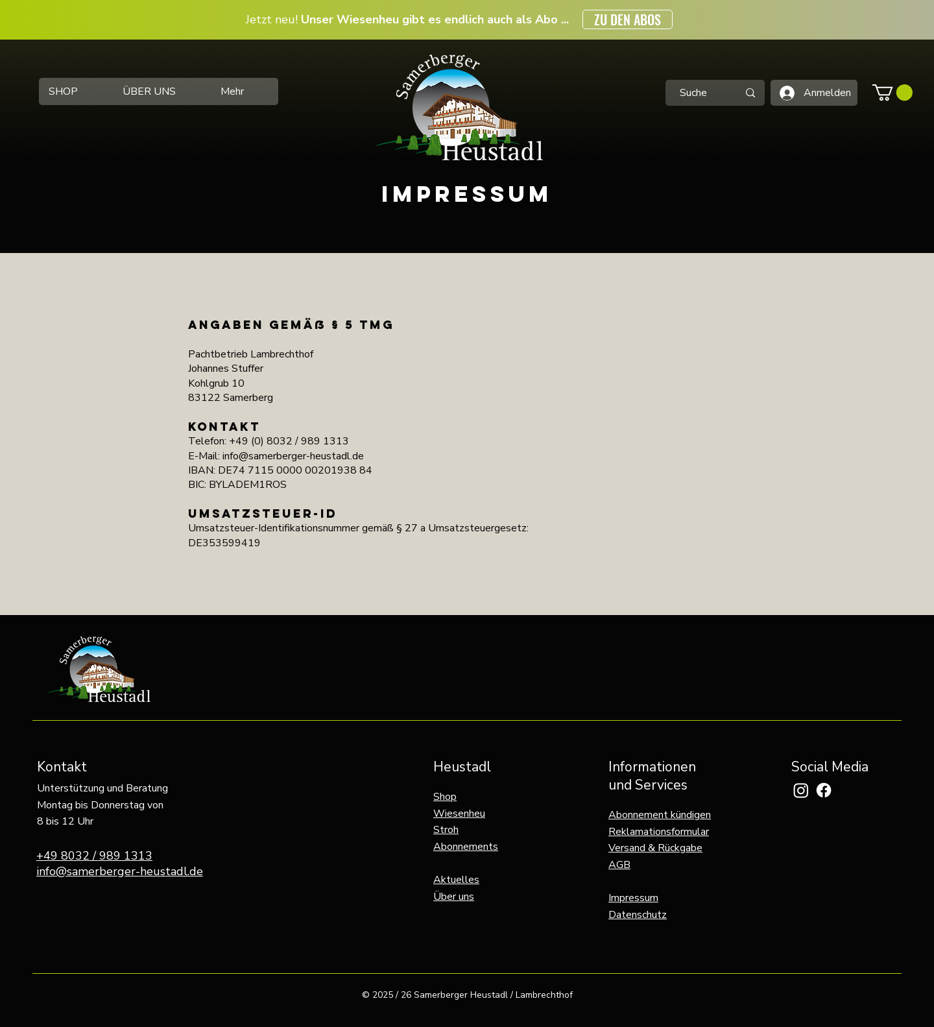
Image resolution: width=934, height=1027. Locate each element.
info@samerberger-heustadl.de (119, 871)
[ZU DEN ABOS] (627, 19)
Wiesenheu (459, 813)
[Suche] (694, 93)
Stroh (446, 830)
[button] (892, 92)
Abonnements (465, 847)
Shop (445, 797)
